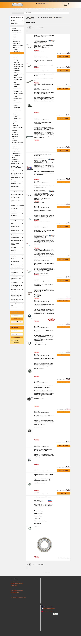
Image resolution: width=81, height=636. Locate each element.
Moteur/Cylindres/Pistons (17, 153)
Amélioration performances (14, 214)
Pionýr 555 (15, 121)
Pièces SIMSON (14, 23)
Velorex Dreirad (15, 136)
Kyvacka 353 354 (16, 47)
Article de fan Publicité (20, 9)
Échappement (16, 72)
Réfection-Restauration (16, 240)
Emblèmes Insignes (15, 197)
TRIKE (12, 264)
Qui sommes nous (62, 9)
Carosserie (16, 58)
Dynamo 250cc (17, 68)
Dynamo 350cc (17, 70)
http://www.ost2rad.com (48, 606)
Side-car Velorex (15, 134)
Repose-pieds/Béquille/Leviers (18, 91)
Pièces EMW (13, 250)
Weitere (30, 9)
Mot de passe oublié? (15, 342)
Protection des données (15, 581)
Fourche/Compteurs (18, 79)
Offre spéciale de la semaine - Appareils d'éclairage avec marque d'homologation (16, 285)
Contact (12, 587)
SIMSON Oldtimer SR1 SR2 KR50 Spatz (16, 174)
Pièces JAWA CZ (14, 26)
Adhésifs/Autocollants (16, 194)
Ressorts (13, 157)
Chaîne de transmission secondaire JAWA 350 (43, 122)
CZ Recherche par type (16, 30)
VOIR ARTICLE (63, 354)
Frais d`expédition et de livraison (17, 590)
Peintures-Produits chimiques (15, 231)
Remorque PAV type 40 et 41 (18, 128)
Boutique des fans (15, 237)
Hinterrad (15, 86)
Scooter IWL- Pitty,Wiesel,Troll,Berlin (16, 182)
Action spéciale (14, 269)
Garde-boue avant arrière (17, 82)
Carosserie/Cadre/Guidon (17, 144)
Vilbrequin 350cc (17, 109)
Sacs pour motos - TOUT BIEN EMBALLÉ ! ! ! (16, 300)
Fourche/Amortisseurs (16, 149)
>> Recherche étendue (17, 321)
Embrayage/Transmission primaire (19, 75)
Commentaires (46, 9)
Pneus (12, 189)
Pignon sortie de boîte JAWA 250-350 (41, 474)
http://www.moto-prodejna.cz (49, 608)
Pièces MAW (13, 253)
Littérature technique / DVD (16, 201)
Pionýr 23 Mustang (16, 114)
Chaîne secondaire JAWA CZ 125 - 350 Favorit (43, 154)
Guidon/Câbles (17, 84)
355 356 (14, 37)
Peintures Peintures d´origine (15, 227)
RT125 (12, 170)
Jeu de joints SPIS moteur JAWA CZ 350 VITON (43, 284)
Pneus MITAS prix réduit (16, 267)
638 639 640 (15, 125)
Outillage (13, 218)
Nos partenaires (14, 594)
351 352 (14, 35)
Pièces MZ (13, 20)
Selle (14, 100)
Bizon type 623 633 (16, 41)
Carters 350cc (16, 62)
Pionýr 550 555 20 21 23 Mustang (17, 119)
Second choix (14, 308)
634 (13, 123)
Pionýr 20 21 (15, 112)
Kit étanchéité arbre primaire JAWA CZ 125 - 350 (43, 330)
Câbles (13, 138)
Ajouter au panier (63, 56)
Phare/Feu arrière (17, 88)
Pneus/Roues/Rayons (16, 155)
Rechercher (37, 9)
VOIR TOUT (14, 28)
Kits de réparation (15, 261)
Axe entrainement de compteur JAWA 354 (42, 74)
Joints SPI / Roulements (16, 191)
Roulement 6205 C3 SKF (39, 497)
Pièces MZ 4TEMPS (15, 163)
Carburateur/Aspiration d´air (17, 142)
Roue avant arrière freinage (17, 96)
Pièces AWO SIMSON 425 (15, 178)
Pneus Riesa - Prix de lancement (15, 290)
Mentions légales (14, 585)
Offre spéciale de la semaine (15, 273)
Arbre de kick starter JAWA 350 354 (41, 60)
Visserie (12, 223)
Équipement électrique (18, 77)
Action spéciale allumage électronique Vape (16, 278)
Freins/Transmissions (16, 151)
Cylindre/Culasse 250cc (18, 64)
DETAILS (36, 50)
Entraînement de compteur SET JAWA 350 (42, 263)
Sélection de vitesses (18, 98)
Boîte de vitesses (17, 53)
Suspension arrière (17, 102)
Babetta (14, 39)
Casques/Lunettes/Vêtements (17, 205)
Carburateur (16, 56)
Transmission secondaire (16, 105)
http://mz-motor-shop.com (48, 611)
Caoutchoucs (14, 140)
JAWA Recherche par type (17, 32)
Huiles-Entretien (14, 208)
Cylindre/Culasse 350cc (18, 66)
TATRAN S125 (14, 130)
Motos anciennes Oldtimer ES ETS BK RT (16, 167)
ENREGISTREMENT (17, 337)
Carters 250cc (16, 60)
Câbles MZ (13, 258)
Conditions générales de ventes (17, 583)
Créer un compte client (15, 340)
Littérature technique (16, 161)
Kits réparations (14, 234)
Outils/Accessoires (15, 159)
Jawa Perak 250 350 (17, 111)
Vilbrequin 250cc (17, 107)
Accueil (54, 9)
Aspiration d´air (17, 51)
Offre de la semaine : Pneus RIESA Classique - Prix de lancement (16, 295)
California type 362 (16, 43)
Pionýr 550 (15, 116)
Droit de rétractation (15, 592)
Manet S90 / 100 (15, 132)
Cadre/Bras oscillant (18, 55)
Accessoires (13, 211)
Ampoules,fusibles (15, 186)
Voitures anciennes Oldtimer (15, 244)
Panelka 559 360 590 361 (18, 45)
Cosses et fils (14, 220)
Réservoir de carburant (18, 93)
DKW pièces (13, 247)
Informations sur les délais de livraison (18, 597)
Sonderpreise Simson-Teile (16, 304)
